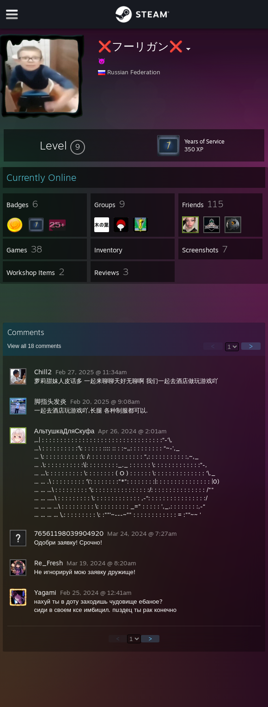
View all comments (34, 346)
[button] (62, 145)
